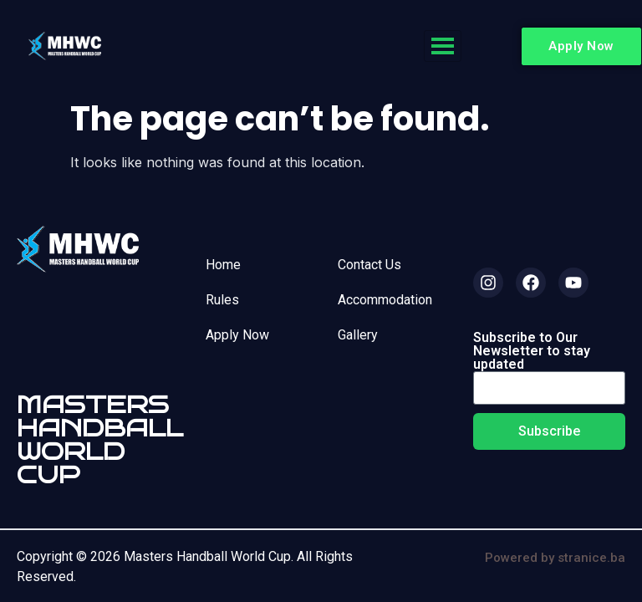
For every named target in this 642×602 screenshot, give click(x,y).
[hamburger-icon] (442, 46)
